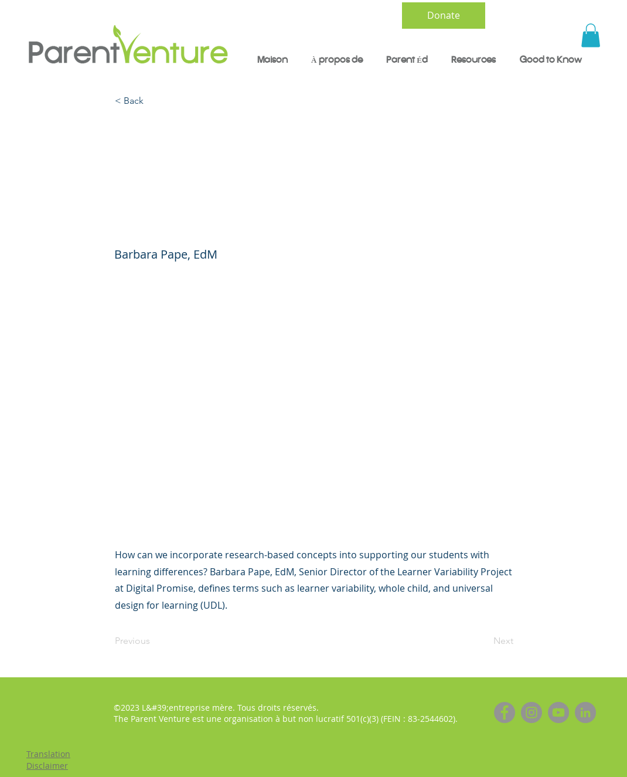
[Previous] (153, 641)
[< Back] (153, 101)
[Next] (484, 641)
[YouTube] (558, 712)
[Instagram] (531, 712)
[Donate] (443, 15)
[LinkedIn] (585, 712)
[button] (591, 35)
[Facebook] (504, 712)
